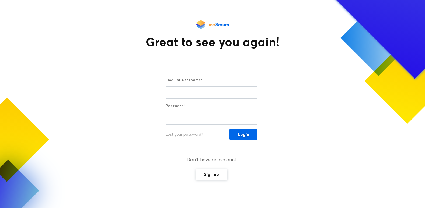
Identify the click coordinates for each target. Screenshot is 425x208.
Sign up (211, 174)
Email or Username (184, 79)
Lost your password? (184, 134)
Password (175, 105)
